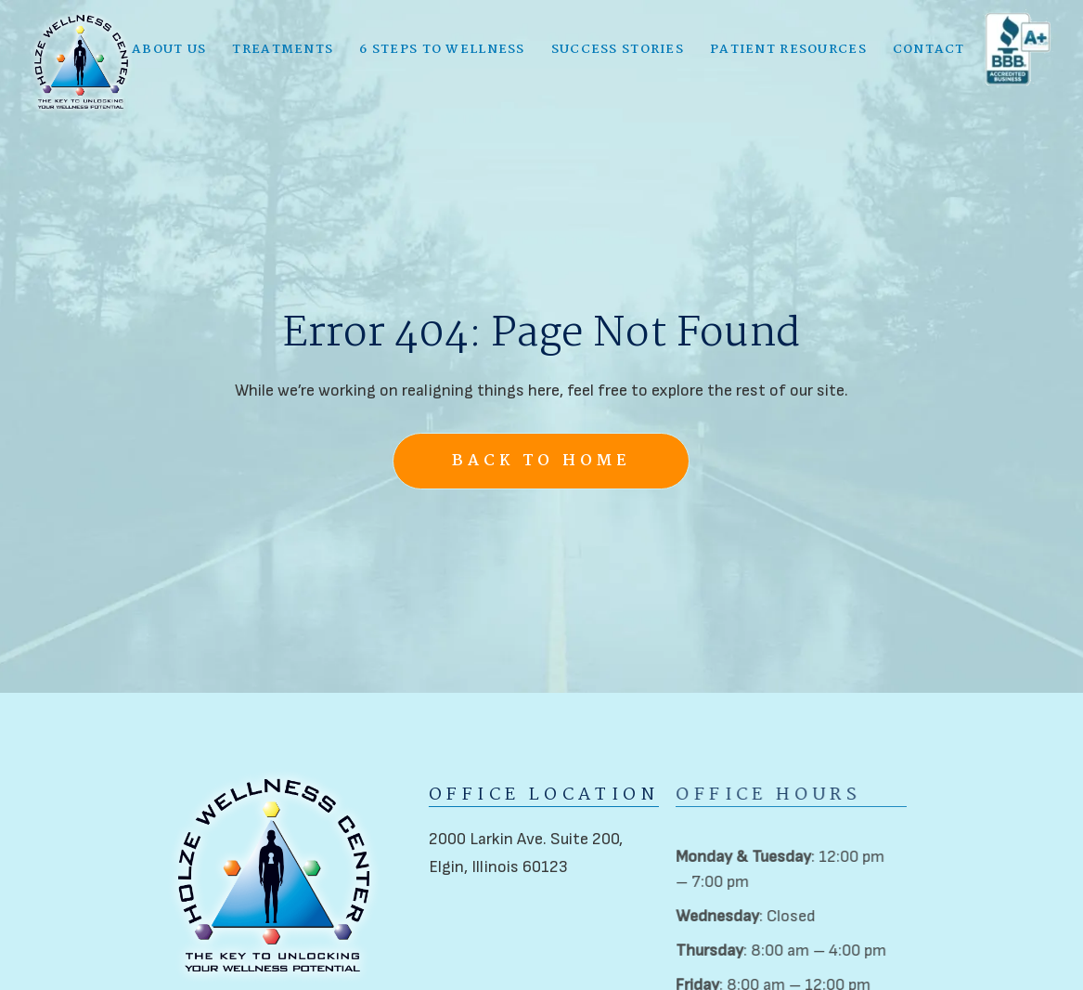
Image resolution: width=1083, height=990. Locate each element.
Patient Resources (788, 48)
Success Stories (617, 48)
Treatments (282, 48)
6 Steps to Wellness (441, 48)
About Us (169, 48)
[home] (81, 60)
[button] (169, 48)
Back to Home (541, 461)
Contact (929, 48)
